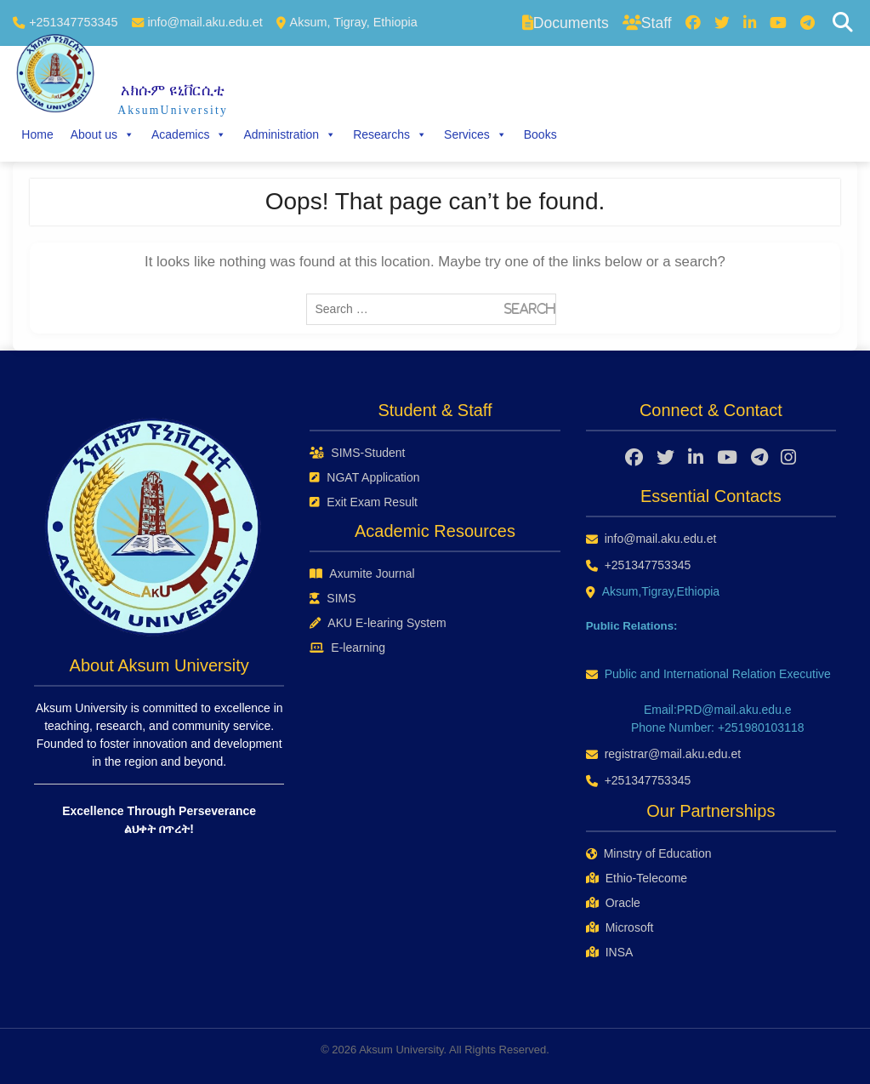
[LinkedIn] (749, 23)
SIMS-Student (357, 452)
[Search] (842, 23)
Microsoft (620, 927)
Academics (188, 134)
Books (540, 134)
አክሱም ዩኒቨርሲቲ (173, 90)
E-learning (347, 647)
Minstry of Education (649, 853)
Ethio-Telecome (637, 878)
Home (37, 134)
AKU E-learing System (378, 623)
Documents (565, 22)
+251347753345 (73, 22)
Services (475, 134)
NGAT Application (364, 477)
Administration (289, 134)
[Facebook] (693, 23)
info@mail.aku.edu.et (204, 22)
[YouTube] (778, 23)
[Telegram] (807, 23)
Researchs (390, 134)
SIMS (332, 598)
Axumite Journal (362, 573)
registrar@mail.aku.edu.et (673, 754)
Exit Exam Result (364, 502)
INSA (610, 952)
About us (102, 134)
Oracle (613, 903)
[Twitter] (722, 23)
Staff (647, 22)
